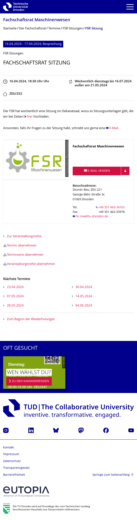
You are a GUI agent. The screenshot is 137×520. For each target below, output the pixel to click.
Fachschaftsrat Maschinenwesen (36, 20)
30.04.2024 (83, 287)
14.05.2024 (83, 296)
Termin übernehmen (21, 245)
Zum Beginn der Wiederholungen (31, 319)
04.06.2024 (83, 305)
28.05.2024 (15, 305)
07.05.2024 (15, 296)
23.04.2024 (15, 287)
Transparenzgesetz (16, 468)
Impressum (11, 454)
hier (30, 116)
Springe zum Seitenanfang (111, 475)
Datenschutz (12, 461)
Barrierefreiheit (14, 475)
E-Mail (113, 128)
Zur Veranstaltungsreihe (24, 236)
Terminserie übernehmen (25, 255)
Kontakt (8, 447)
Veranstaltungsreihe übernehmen (31, 264)
